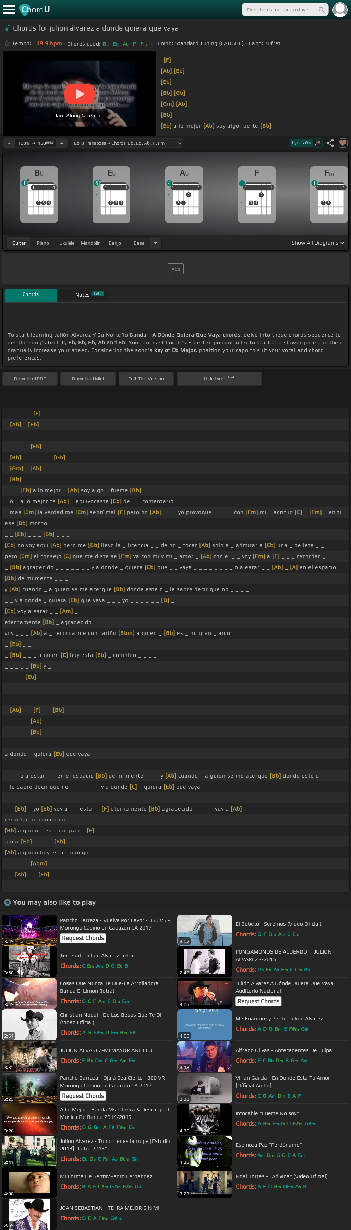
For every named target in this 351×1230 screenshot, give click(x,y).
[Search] (321, 9)
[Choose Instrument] (155, 242)
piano (43, 243)
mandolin (91, 243)
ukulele (66, 243)
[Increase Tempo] (62, 143)
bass (139, 243)
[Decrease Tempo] (9, 143)
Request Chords (83, 938)
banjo (115, 243)
